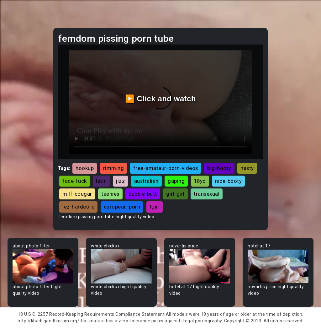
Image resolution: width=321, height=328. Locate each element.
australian (146, 181)
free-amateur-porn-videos (165, 168)
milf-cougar (77, 194)
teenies (110, 194)
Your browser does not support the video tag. (43, 266)
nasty (247, 168)
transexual (206, 194)
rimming (113, 168)
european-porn (122, 207)
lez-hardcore (78, 207)
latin (101, 181)
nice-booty (228, 181)
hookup (85, 168)
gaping (176, 181)
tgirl (155, 207)
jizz (120, 181)
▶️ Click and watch (160, 98)
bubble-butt (143, 194)
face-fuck (74, 181)
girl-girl (175, 194)
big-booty (219, 168)
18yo (200, 181)
